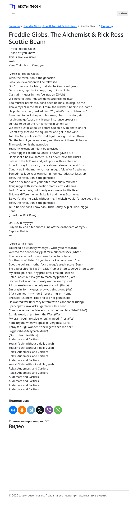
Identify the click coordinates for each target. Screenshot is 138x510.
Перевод (107, 26)
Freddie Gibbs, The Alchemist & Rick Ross (50, 26)
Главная (14, 26)
